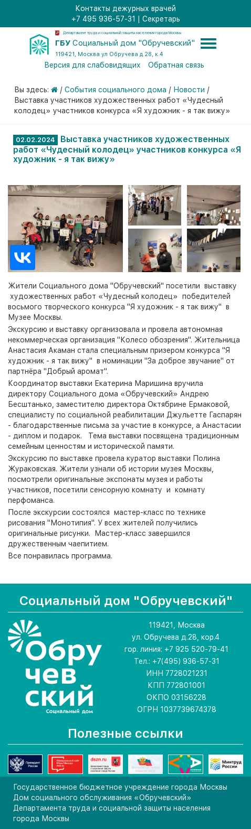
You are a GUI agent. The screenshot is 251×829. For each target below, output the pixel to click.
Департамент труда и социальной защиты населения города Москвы (122, 32)
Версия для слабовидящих (92, 65)
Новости (189, 89)
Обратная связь (176, 65)
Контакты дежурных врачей (125, 8)
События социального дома (115, 89)
